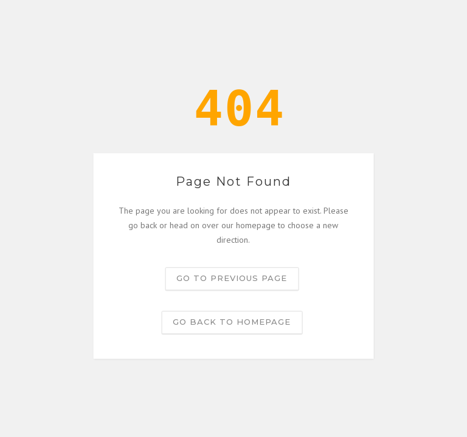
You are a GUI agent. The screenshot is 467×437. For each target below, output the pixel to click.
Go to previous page (231, 278)
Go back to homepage (232, 322)
